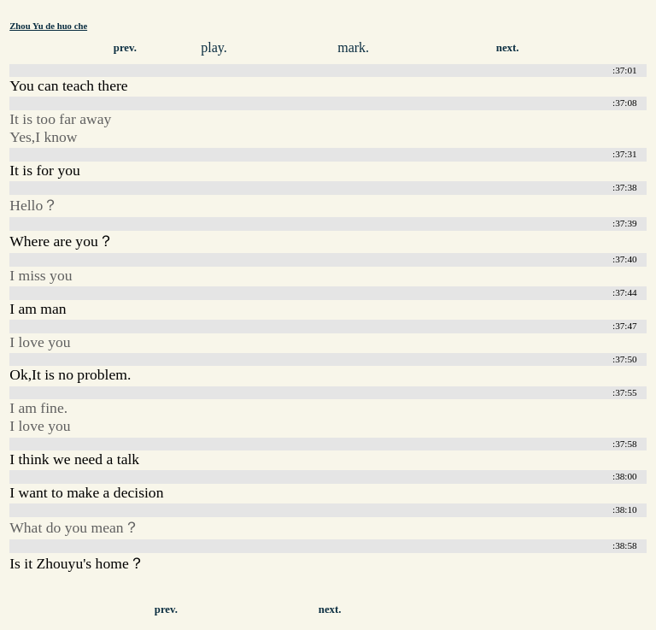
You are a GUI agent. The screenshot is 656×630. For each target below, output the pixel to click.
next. (507, 48)
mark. (353, 47)
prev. (125, 48)
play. (214, 47)
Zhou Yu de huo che (48, 26)
